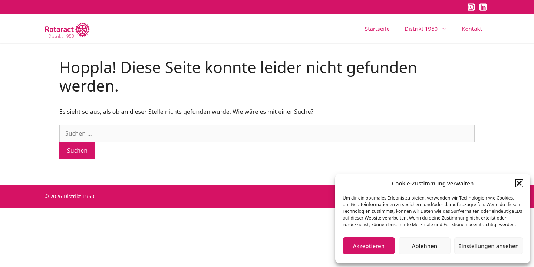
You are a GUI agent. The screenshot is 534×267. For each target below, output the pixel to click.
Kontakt (472, 28)
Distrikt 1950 (429, 28)
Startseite (377, 28)
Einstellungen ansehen (488, 246)
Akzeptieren (369, 246)
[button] (519, 183)
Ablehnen (425, 246)
